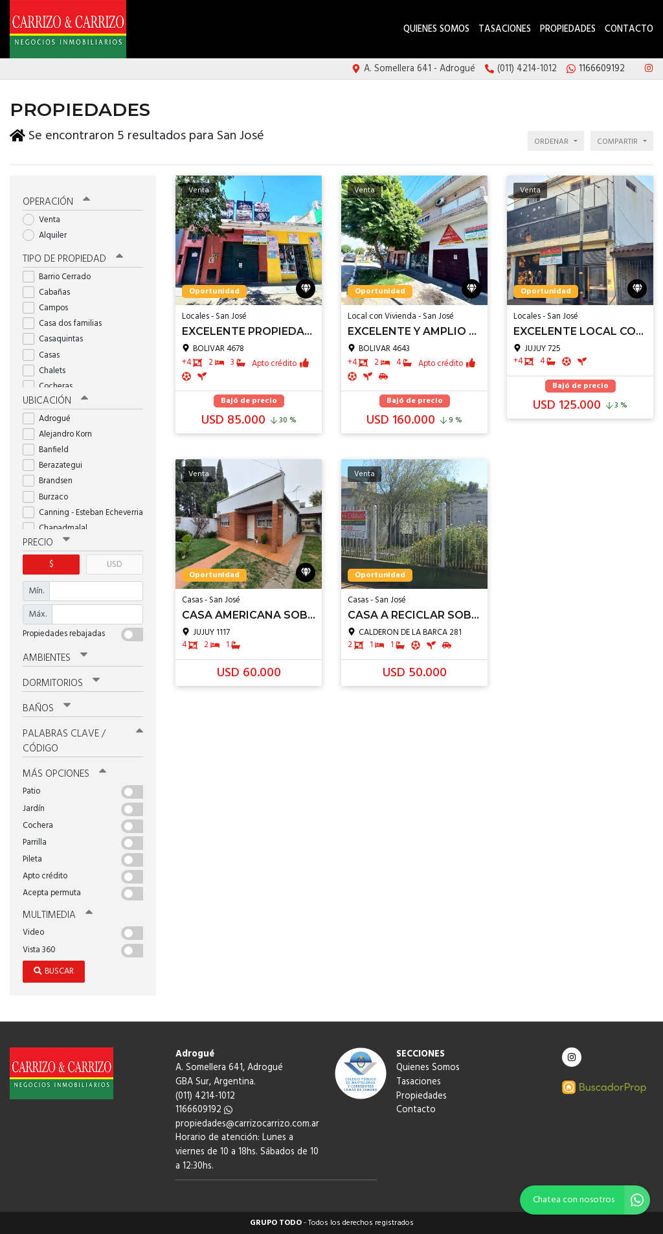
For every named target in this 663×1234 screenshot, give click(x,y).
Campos (49, 308)
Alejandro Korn (61, 434)
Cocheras (52, 386)
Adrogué (51, 419)
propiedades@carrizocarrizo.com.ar (247, 1124)
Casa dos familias (66, 323)
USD (114, 564)
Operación (56, 202)
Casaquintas (57, 339)
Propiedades (568, 29)
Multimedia (58, 915)
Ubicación (55, 401)
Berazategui (57, 465)
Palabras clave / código (83, 741)
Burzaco (49, 497)
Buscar (54, 971)
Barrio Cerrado (61, 277)
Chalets (48, 371)
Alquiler (49, 235)
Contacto (629, 29)
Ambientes (55, 658)
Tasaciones (504, 29)
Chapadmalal (59, 528)
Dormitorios (61, 683)
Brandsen (52, 481)
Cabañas (50, 292)
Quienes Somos (436, 29)
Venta (46, 220)
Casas (45, 355)
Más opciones (64, 774)
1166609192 (203, 1110)
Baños (47, 708)
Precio (46, 543)
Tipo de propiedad (73, 259)
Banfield (50, 450)
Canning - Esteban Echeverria (83, 513)
